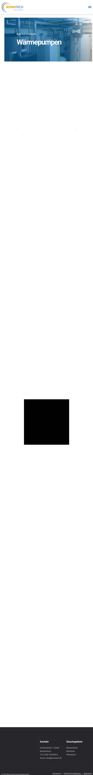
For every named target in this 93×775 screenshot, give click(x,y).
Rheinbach (71, 754)
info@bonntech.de (54, 758)
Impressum (57, 773)
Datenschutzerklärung (73, 773)
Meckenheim (72, 747)
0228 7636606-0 (51, 754)
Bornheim (70, 751)
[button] (16, 128)
